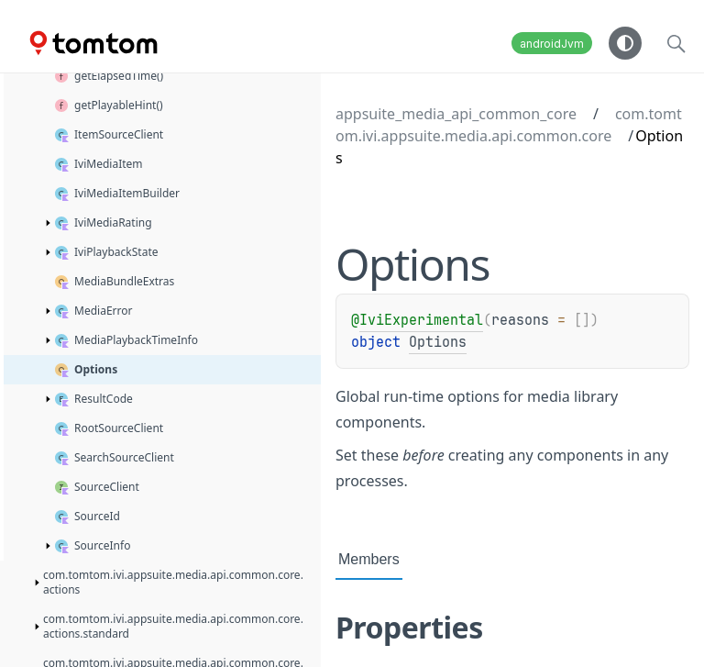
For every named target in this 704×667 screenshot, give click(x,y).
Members (369, 559)
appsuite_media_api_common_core (456, 114)
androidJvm (552, 43)
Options (438, 342)
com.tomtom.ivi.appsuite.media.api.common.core (509, 125)
